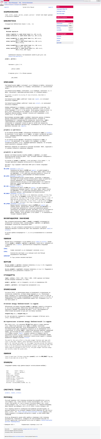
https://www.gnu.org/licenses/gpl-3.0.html (30, 411)
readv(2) (6, 7)
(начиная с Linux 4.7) (13, 168)
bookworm (59, 23)
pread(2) (49, 132)
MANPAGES (6, 0)
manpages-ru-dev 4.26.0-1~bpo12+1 (29, 429)
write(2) (38, 103)
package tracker (61, 11)
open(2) (23, 126)
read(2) (37, 99)
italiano (59, 38)
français (59, 36)
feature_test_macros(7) (14, 56)
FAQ (20, 2)
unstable (59, 30)
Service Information (27, 2)
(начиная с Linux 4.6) (13, 176)
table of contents (62, 17)
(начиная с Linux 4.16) (14, 203)
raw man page (60, 13)
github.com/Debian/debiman (19, 436)
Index (5, 2)
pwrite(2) (7, 141)
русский (59, 42)
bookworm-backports (9, 4)
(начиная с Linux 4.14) (14, 193)
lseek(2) (19, 244)
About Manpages (13, 2)
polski (58, 40)
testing (58, 28)
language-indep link (62, 9)
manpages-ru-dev (17, 4)
